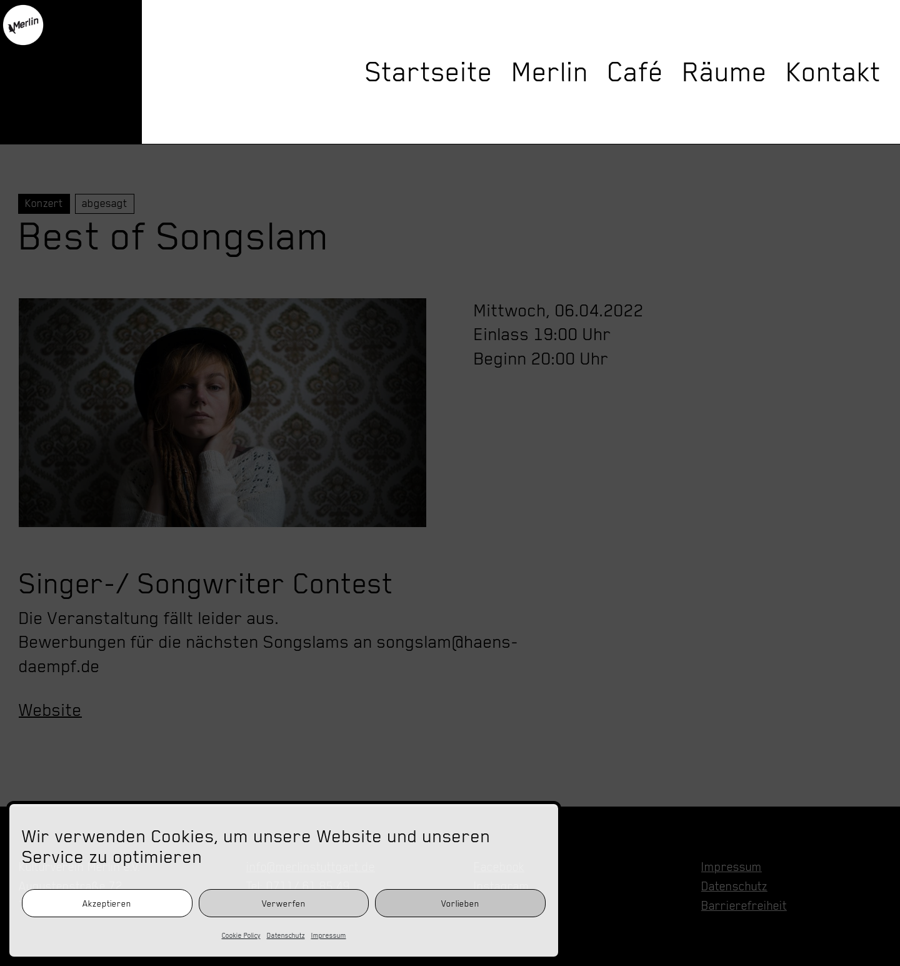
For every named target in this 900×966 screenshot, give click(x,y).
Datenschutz (286, 935)
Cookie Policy (241, 935)
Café (636, 72)
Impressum (328, 935)
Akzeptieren (106, 903)
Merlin (550, 72)
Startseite (429, 72)
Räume (725, 72)
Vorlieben (460, 903)
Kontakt (833, 72)
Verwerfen (284, 903)
